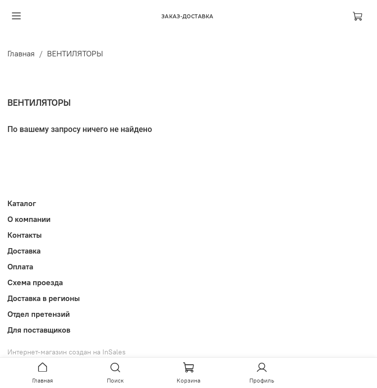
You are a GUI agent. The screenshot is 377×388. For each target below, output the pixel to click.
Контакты (24, 235)
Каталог (21, 203)
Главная (21, 53)
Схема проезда (35, 282)
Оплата (20, 266)
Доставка (24, 251)
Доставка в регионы (43, 298)
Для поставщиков (38, 330)
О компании (28, 219)
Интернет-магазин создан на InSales (66, 351)
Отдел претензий (38, 314)
